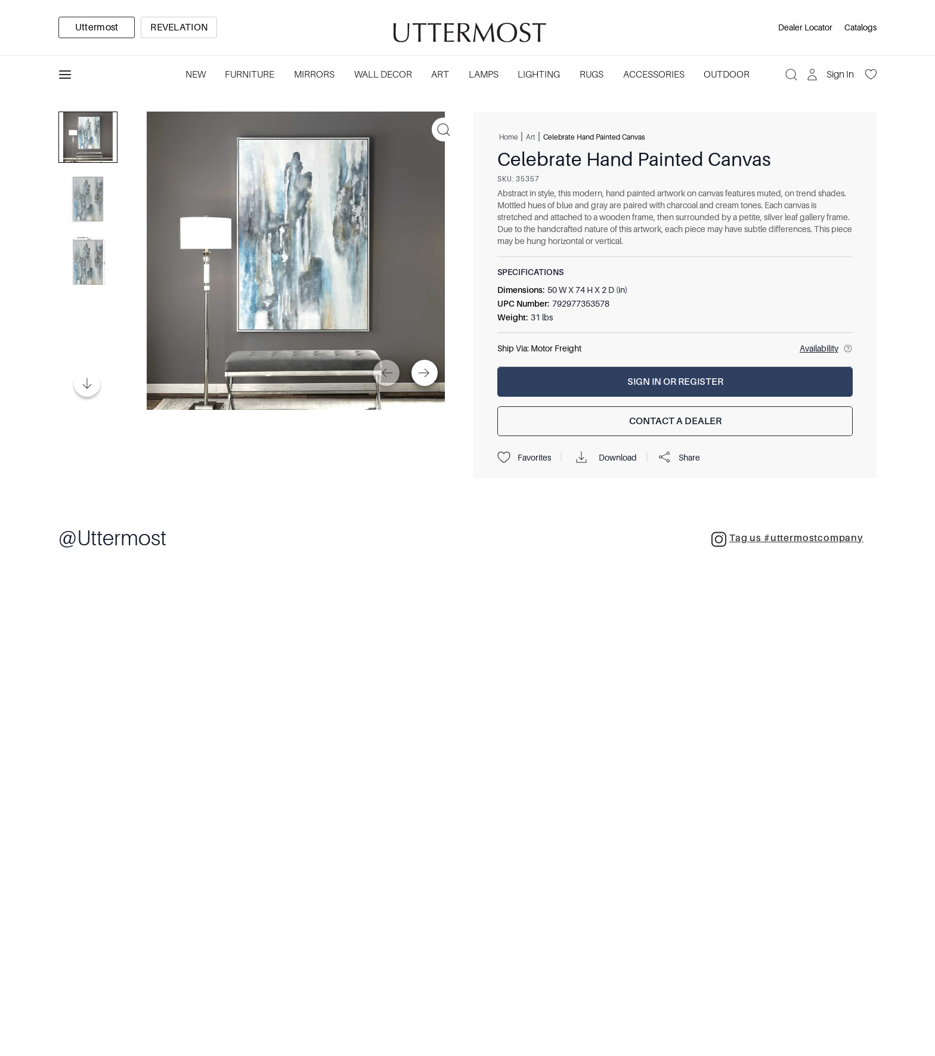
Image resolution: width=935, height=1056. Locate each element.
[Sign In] (831, 75)
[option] (96, 27)
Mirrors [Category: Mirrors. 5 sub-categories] (314, 74)
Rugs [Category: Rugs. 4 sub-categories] (591, 74)
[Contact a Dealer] (675, 421)
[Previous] (386, 373)
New (195, 74)
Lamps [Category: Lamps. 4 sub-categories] (484, 74)
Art (530, 136)
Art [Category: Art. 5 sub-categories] (440, 74)
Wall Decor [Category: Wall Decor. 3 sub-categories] (383, 74)
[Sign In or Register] (675, 382)
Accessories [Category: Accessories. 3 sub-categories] (654, 74)
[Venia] (467, 27)
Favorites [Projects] (524, 457)
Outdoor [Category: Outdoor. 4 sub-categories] (727, 74)
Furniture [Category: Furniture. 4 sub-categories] (249, 74)
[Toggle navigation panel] (65, 75)
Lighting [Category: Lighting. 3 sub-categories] (539, 74)
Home (508, 136)
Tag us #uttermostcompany (787, 539)
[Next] (424, 373)
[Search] (791, 75)
